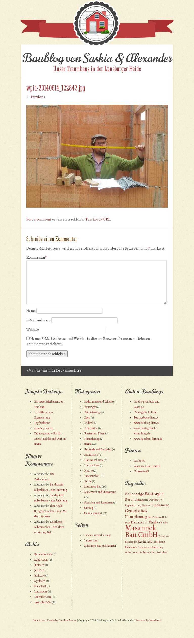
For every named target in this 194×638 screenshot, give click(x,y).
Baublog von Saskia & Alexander (97, 58)
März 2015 (40, 586)
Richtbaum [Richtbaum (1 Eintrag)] (131, 542)
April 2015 (39, 581)
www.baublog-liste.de (146, 423)
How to (88, 471)
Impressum (91, 540)
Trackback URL (97, 219)
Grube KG (139, 461)
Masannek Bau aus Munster (100, 546)
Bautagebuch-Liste (145, 412)
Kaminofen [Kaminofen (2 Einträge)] (139, 522)
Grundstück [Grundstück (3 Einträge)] (136, 511)
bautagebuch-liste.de (146, 417)
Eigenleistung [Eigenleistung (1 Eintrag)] (133, 505)
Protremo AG (141, 471)
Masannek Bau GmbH (147, 466)
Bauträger (90, 407)
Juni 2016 (39, 576)
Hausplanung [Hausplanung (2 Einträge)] (136, 516)
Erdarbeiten (91, 428)
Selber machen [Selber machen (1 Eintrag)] (148, 552)
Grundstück (91, 455)
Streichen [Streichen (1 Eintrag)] (162, 552)
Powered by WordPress (148, 620)
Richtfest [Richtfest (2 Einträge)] (145, 541)
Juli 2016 (39, 570)
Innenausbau (91, 476)
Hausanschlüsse (93, 460)
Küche (87, 481)
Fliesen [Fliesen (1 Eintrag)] (146, 505)
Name (31, 310)
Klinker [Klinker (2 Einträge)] (154, 522)
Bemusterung (92, 412)
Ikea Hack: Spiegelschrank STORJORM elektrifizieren (50, 511)
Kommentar (36, 257)
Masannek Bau (92, 487)
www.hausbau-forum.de (148, 439)
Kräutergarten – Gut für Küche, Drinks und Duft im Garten (50, 438)
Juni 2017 (39, 565)
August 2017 (41, 560)
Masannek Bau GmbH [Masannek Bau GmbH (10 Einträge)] (141, 531)
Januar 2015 (40, 591)
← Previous (35, 96)
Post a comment (38, 219)
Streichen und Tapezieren (98, 502)
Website (32, 329)
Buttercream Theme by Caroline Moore (55, 620)
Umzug (88, 508)
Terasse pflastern (43, 428)
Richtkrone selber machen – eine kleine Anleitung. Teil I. (49, 527)
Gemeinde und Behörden (97, 449)
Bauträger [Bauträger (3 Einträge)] (153, 493)
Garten (88, 444)
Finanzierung (92, 439)
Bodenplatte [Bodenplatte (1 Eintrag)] (141, 500)
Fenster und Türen (94, 433)
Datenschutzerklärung (97, 535)
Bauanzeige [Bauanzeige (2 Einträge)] (134, 493)
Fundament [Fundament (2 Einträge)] (159, 505)
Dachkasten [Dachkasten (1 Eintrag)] (155, 500)
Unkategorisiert (93, 513)
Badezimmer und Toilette (98, 402)
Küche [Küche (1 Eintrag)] (164, 522)
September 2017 (43, 554)
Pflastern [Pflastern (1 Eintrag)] (163, 536)
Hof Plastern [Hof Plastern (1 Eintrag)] (155, 517)
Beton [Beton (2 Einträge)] (129, 499)
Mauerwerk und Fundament (100, 492)
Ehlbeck (88, 423)
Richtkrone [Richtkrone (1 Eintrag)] (131, 547)
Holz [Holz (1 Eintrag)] (164, 517)
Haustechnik (91, 465)
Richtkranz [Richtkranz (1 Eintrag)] (159, 542)
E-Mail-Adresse (38, 320)
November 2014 (42, 602)
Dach (87, 417)
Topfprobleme (42, 423)
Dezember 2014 (42, 597)
